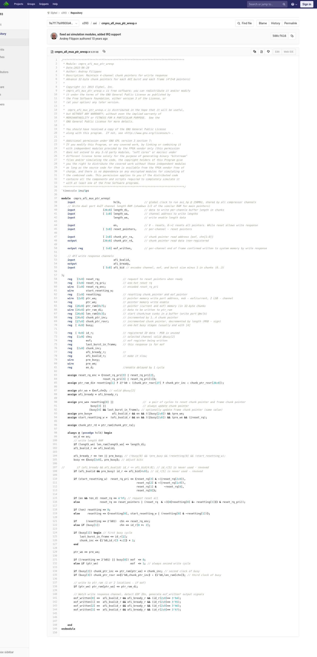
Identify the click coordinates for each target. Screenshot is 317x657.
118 (61, 509)
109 (61, 474)
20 (61, 132)
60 (61, 286)
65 (61, 305)
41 (61, 213)
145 (61, 613)
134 (61, 570)
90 (61, 401)
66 (61, 309)
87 (61, 390)
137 (61, 582)
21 (61, 136)
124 (61, 532)
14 (61, 109)
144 (61, 609)
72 (61, 332)
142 (61, 601)
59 (61, 282)
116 (61, 501)
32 (61, 178)
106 (61, 463)
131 (61, 559)
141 (61, 597)
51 (61, 251)
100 (61, 440)
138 (61, 586)
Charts (12, 94)
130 (61, 555)
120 (61, 517)
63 (61, 298)
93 (61, 413)
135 (61, 574)
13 (61, 105)
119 (61, 513)
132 (61, 563)
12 (61, 102)
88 (61, 394)
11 (61, 98)
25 (61, 152)
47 (61, 236)
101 (61, 444)
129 (61, 551)
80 (61, 363)
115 (61, 497)
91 (61, 405)
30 (61, 171)
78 (61, 355)
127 (61, 544)
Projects (18, 4)
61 (61, 290)
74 (61, 340)
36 (61, 194)
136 (61, 578)
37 (61, 198)
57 (61, 275)
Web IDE (296, 51)
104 (61, 455)
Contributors (16, 72)
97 (61, 428)
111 (61, 482)
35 (61, 190)
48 (61, 240)
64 (61, 301)
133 (61, 567)
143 (61, 605)
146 (61, 617)
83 (61, 374)
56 (61, 271)
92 (61, 409)
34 (61, 186)
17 (61, 121)
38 (61, 201)
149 (61, 628)
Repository (84, 13)
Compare (14, 87)
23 (61, 144)
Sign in (306, 4)
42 (61, 217)
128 (61, 547)
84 (61, 378)
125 (61, 536)
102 (61, 447)
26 (61, 155)
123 (61, 528)
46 (61, 232)
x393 (93, 23)
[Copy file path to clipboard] (111, 52)
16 (61, 117)
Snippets (44, 4)
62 (61, 294)
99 (61, 436)
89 (61, 397)
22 (61, 140)
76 (61, 348)
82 (61, 371)
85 (61, 382)
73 (61, 336)
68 (61, 317)
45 (61, 228)
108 (61, 471)
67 (61, 313)
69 (61, 321)
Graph (12, 79)
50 (61, 248)
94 (61, 417)
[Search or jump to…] (268, 4)
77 (61, 351)
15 (61, 113)
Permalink (298, 23)
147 (61, 620)
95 (61, 421)
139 (61, 590)
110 (61, 478)
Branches (14, 57)
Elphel (60, 12)
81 (61, 367)
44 (61, 225)
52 (61, 255)
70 (61, 324)
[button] (22, 652)
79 (61, 359)
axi (103, 23)
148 (61, 624)
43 (61, 221)
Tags (11, 64)
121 (61, 520)
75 (61, 344)
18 (61, 125)
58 (61, 278)
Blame (271, 23)
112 (61, 486)
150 (61, 632)
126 (61, 540)
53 (61, 259)
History (283, 23)
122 (61, 524)
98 (61, 432)
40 (61, 209)
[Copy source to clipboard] (262, 52)
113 (61, 490)
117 (61, 505)
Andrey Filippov (77, 38)
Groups (31, 4)
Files (11, 42)
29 (61, 167)
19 (61, 128)
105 (61, 459)
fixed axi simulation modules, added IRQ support (98, 34)
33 (61, 182)
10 (61, 94)
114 (61, 494)
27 (61, 159)
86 (61, 386)
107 (61, 467)
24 (61, 148)
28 (61, 163)
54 (61, 263)
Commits (14, 49)
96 (61, 424)
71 (61, 328)
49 (61, 244)
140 (61, 594)
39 (61, 205)
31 (61, 175)
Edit (285, 51)
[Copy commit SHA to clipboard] (299, 35)
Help (55, 4)
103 (61, 451)
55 (61, 267)
